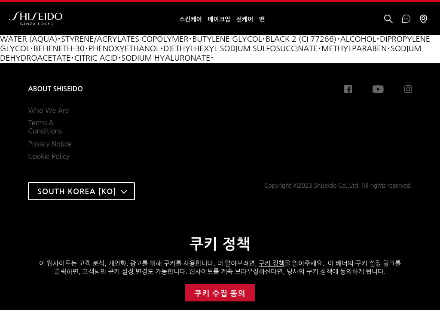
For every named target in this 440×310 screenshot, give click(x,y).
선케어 (244, 19)
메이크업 (219, 19)
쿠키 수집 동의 (220, 294)
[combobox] (81, 191)
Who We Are (48, 110)
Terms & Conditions (45, 127)
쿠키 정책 (271, 263)
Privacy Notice (49, 143)
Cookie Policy (48, 156)
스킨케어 (190, 19)
